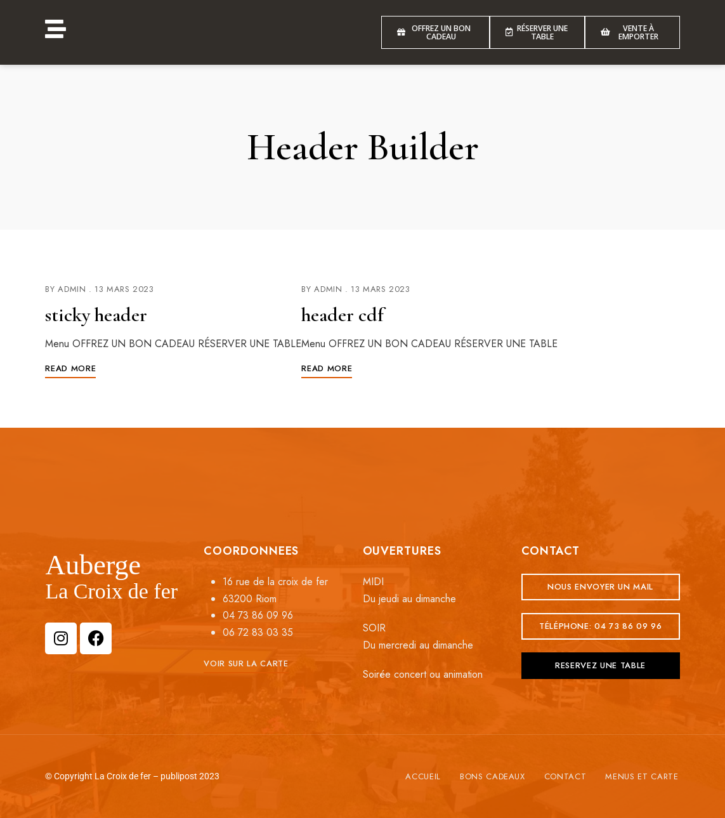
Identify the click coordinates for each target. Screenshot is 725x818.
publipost (178, 776)
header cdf (343, 314)
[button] (246, 663)
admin (72, 289)
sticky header (98, 314)
